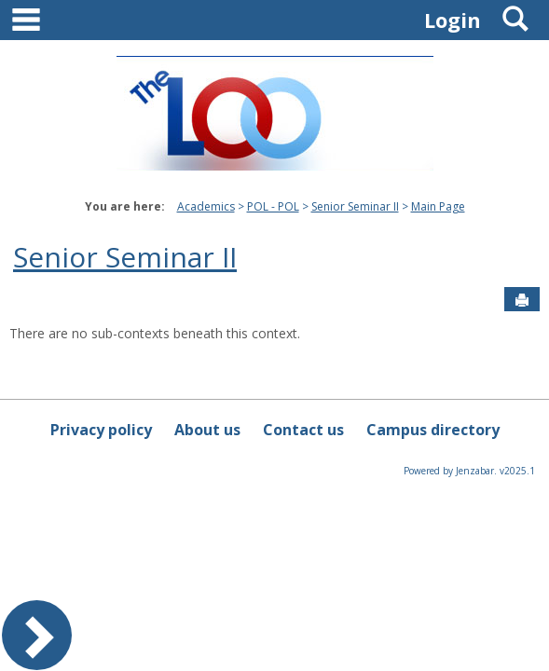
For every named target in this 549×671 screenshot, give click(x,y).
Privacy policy (101, 429)
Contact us (303, 429)
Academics (206, 206)
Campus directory (433, 429)
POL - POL (273, 206)
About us (207, 429)
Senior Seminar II (355, 206)
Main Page (438, 206)
